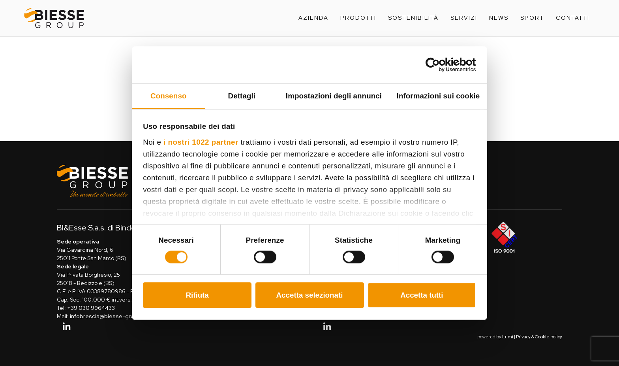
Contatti (572, 17)
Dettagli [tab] (242, 96)
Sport (532, 17)
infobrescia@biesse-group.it (107, 316)
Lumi (507, 337)
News (498, 17)
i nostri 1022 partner (200, 142)
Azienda (313, 17)
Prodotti (358, 17)
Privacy (523, 337)
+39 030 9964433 (91, 307)
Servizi (463, 17)
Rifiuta (197, 295)
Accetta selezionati (309, 295)
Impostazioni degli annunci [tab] (334, 96)
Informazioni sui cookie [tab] (438, 96)
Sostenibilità (413, 17)
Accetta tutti (421, 295)
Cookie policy (548, 337)
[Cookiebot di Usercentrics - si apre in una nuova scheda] (441, 64)
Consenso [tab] (168, 96)
